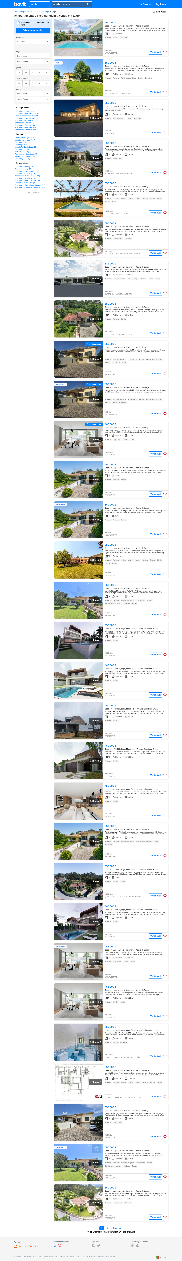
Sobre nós (17, 1257)
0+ (19, 72)
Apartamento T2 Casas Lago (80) (27, 176)
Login (163, 4)
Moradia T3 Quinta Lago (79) (26, 156)
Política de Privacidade (51, 1257)
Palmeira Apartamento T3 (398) (26, 116)
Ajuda (40, 1257)
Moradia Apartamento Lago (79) (27, 183)
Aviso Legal (80, 1257)
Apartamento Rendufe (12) (25, 125)
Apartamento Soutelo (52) (24, 120)
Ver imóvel (155, 52)
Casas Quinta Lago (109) (24, 138)
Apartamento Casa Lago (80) (26, 173)
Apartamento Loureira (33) (25, 123)
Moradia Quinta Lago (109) (25, 140)
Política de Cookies (68, 1257)
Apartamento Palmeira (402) (25, 111)
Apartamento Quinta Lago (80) (26, 171)
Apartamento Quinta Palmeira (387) (28, 118)
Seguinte (117, 1228)
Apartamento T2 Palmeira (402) (26, 113)
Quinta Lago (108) (22, 142)
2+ (33, 72)
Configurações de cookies (106, 1257)
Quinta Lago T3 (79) (22, 159)
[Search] (88, 4)
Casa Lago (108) (21, 145)
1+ (26, 72)
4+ (47, 72)
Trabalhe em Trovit (29, 1257)
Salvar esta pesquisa (33, 30)
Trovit (16, 12)
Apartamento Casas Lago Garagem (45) (30, 187)
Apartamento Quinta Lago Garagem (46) (30, 185)
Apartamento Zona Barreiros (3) (27, 130)
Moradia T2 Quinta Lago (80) (26, 147)
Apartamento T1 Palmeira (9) (26, 127)
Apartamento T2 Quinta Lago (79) (27, 178)
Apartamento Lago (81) (23, 169)
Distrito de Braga (42, 12)
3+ (40, 72)
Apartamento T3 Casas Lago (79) (27, 180)
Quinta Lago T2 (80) (22, 149)
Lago (54, 12)
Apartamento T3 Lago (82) (25, 167)
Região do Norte (27, 12)
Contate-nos (91, 1257)
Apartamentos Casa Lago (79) (26, 154)
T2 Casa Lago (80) (22, 152)
